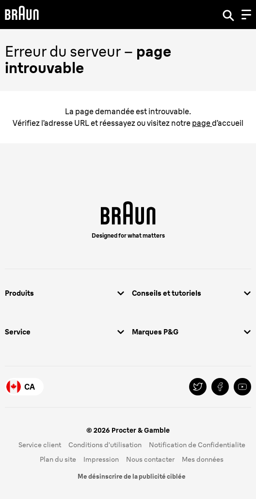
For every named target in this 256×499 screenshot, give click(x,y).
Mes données (203, 459)
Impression (101, 459)
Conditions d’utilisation (105, 444)
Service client (39, 444)
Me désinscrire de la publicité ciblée (132, 476)
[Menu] (246, 14)
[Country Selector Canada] (24, 386)
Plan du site (58, 459)
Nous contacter (150, 459)
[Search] (228, 14)
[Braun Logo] (22, 14)
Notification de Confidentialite (197, 444)
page (202, 123)
